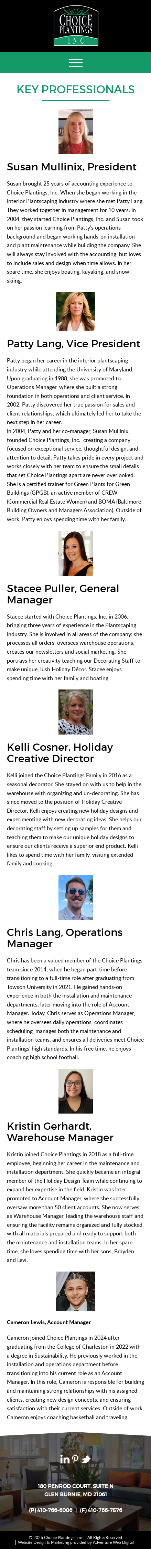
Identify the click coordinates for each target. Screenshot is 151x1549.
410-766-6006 (54, 1510)
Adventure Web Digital (113, 1542)
